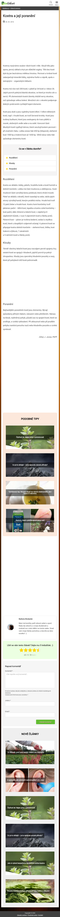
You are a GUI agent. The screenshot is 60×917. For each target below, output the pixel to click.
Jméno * (8, 700)
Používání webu (32, 915)
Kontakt (40, 915)
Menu (57, 3)
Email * (7, 711)
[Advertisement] (30, 43)
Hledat (51, 3)
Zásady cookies (22, 915)
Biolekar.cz (6, 8)
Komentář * (9, 671)
